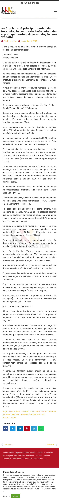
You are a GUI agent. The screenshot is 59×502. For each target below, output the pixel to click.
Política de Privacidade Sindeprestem (40, 489)
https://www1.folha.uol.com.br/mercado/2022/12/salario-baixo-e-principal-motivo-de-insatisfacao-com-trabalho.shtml (29, 414)
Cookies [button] (6, 496)
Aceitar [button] (15, 496)
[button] (55, 10)
